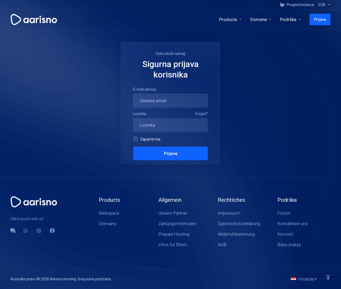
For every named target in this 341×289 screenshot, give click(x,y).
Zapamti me (147, 139)
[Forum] (12, 230)
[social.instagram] (39, 230)
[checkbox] (135, 139)
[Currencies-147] (323, 4)
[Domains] (261, 19)
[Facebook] (52, 230)
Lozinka (139, 114)
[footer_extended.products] (230, 19)
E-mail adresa (144, 89)
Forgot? (201, 114)
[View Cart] (297, 4)
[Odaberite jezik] (304, 279)
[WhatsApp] (26, 230)
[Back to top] (328, 277)
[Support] (290, 19)
